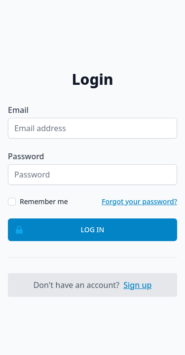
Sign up (137, 285)
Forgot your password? (139, 201)
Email (18, 110)
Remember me (44, 201)
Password (26, 156)
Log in (56, 230)
